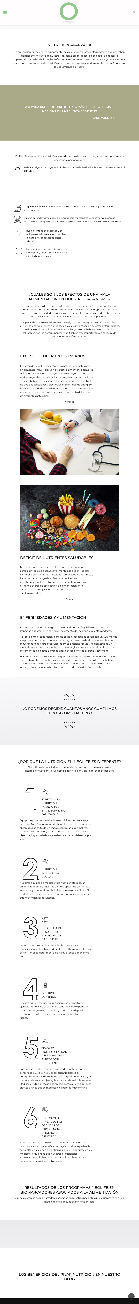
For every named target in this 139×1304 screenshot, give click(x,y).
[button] (4, 12)
